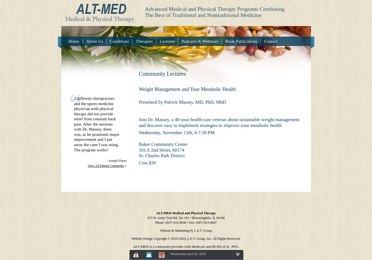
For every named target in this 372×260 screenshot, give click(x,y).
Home (74, 41)
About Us (94, 41)
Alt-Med (98, 11)
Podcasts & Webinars (199, 41)
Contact (271, 41)
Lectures (167, 41)
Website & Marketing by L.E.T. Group (186, 231)
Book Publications (241, 41)
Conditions (119, 41)
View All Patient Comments (106, 166)
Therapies (144, 41)
